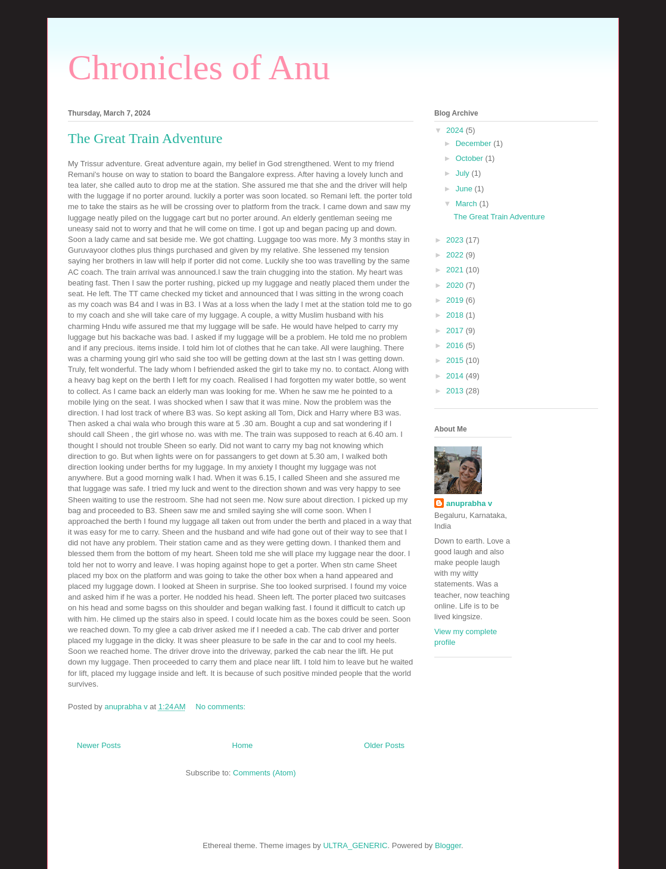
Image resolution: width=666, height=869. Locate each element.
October (471, 158)
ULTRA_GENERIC (355, 845)
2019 (456, 300)
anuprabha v (469, 503)
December (475, 143)
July (464, 173)
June (465, 188)
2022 (456, 254)
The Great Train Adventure (145, 138)
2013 (456, 390)
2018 (456, 315)
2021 (456, 269)
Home (242, 745)
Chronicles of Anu (199, 67)
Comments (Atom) (264, 772)
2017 (456, 330)
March (468, 203)
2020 (456, 285)
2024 (456, 130)
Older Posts (384, 745)
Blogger (448, 845)
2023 (456, 239)
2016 (456, 345)
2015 (456, 360)
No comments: (221, 706)
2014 (456, 375)
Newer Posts (99, 745)
